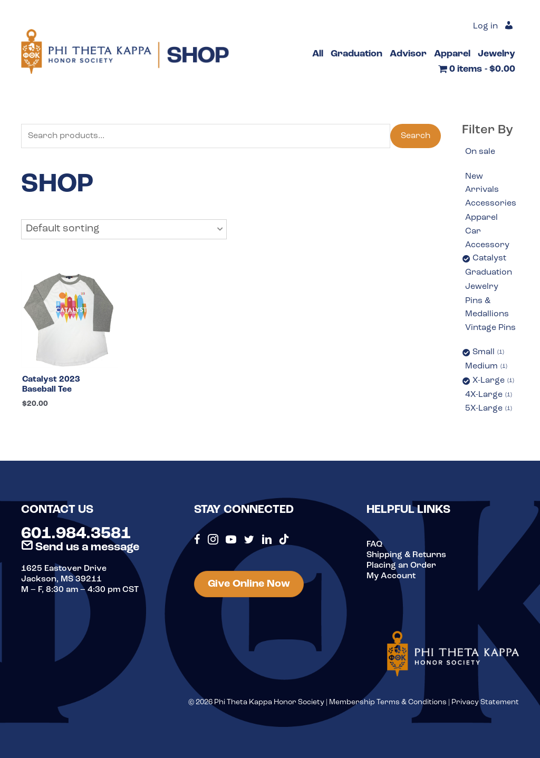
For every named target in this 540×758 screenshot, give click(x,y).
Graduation (488, 272)
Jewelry (481, 287)
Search (415, 136)
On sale (480, 152)
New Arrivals (482, 183)
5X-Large (488, 409)
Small (488, 352)
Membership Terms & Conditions (388, 702)
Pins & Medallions (487, 308)
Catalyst (489, 258)
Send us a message (80, 547)
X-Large (493, 381)
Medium (486, 367)
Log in (485, 26)
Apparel (481, 217)
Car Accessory (487, 238)
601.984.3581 (76, 534)
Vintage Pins (490, 328)
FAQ (374, 544)
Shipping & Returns (406, 555)
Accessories (490, 203)
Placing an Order (401, 565)
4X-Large (488, 395)
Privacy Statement (485, 702)
